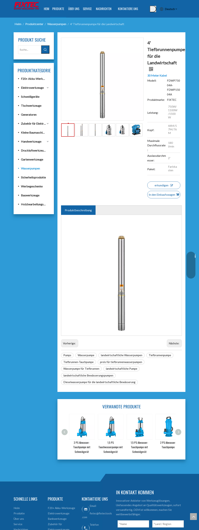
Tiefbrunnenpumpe (160, 355)
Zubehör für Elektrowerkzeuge (35, 123)
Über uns (19, 518)
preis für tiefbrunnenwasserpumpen (121, 362)
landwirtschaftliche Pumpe (121, 368)
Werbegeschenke (32, 186)
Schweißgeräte (30, 96)
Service (18, 524)
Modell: (151, 80)
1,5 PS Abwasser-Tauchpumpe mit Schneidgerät (139, 447)
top (193, 516)
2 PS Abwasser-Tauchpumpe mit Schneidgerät (81, 447)
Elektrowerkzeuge (32, 87)
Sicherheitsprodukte (33, 177)
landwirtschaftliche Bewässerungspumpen (88, 375)
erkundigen (164, 185)
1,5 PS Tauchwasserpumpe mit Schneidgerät (110, 447)
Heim (17, 508)
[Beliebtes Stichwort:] (153, 9)
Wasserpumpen (30, 168)
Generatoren (29, 114)
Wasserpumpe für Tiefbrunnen (81, 368)
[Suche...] (29, 49)
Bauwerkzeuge (30, 195)
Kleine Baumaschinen (34, 132)
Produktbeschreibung (78, 210)
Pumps (67, 355)
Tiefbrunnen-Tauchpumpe (78, 362)
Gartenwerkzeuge (32, 159)
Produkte (19, 513)
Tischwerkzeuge (31, 105)
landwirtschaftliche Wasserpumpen (121, 355)
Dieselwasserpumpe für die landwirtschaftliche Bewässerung (99, 382)
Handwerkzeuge (31, 141)
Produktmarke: (156, 99)
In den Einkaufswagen (164, 194)
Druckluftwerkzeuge (34, 150)
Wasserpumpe (86, 355)
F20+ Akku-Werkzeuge (35, 78)
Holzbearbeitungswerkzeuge (35, 204)
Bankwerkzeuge (57, 518)
